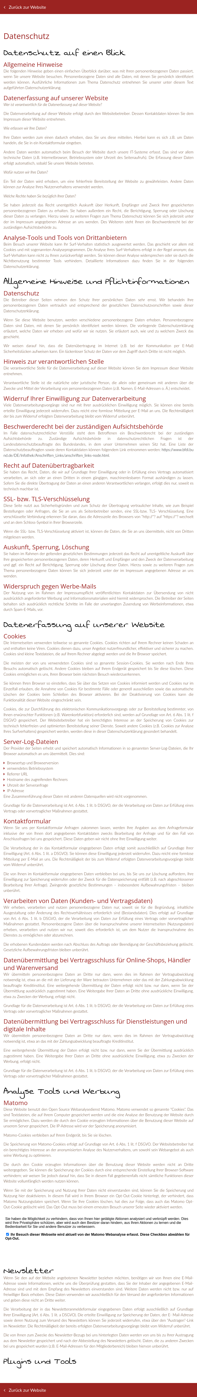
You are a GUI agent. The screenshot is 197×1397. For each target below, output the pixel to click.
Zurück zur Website (25, 7)
